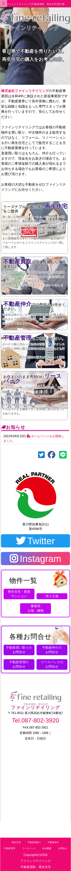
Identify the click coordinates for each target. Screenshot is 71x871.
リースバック (29, 848)
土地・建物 (35, 608)
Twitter (35, 541)
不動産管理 (9, 848)
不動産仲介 (53, 842)
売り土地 (51, 596)
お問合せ (19, 650)
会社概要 (46, 848)
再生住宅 (16, 842)
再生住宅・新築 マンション (19, 594)
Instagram (35, 558)
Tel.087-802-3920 (35, 720)
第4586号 (35, 500)
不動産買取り (34, 842)
